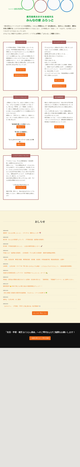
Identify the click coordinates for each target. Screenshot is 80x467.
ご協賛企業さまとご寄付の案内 (40, 346)
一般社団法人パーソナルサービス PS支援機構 (13, 5)
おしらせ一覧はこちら (40, 320)
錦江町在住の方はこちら (59, 86)
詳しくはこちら (21, 70)
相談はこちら (20, 128)
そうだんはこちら (21, 189)
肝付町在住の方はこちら (20, 75)
